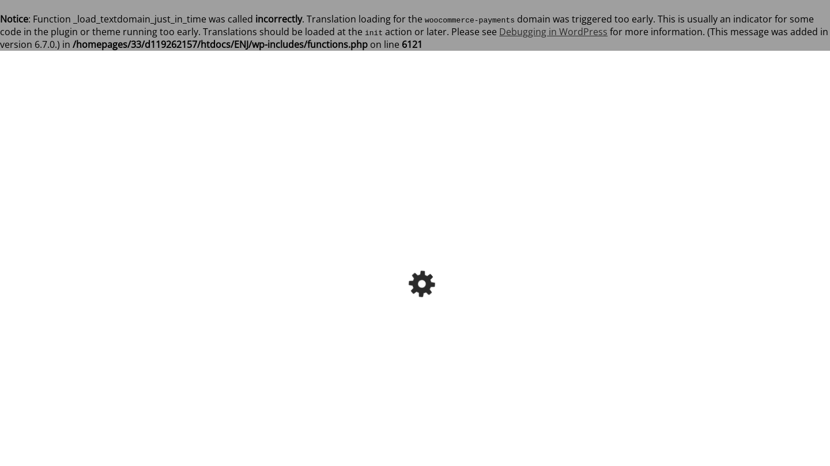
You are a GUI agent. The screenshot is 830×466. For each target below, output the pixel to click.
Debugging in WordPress (553, 31)
